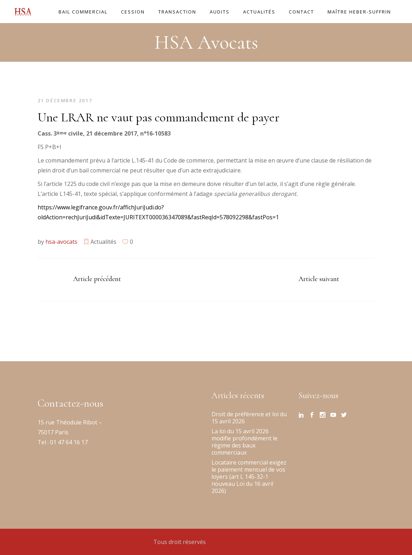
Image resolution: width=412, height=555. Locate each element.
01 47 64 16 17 (68, 442)
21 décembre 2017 (65, 100)
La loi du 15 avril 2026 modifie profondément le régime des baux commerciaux (245, 442)
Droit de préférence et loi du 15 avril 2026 (249, 418)
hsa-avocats (61, 242)
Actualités (103, 242)
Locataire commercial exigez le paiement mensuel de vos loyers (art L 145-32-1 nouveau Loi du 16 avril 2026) (249, 476)
